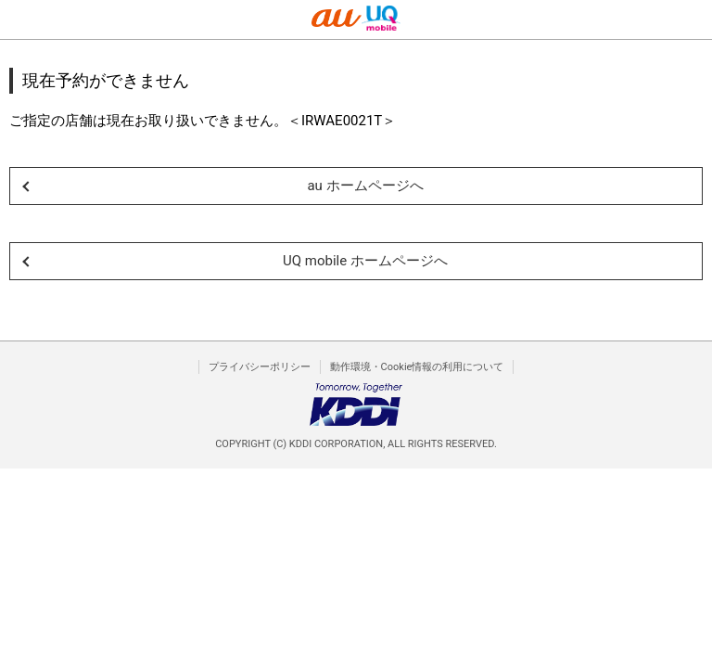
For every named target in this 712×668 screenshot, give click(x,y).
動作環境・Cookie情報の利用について (417, 367)
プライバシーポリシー (260, 367)
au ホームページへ (365, 185)
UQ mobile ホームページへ (365, 260)
